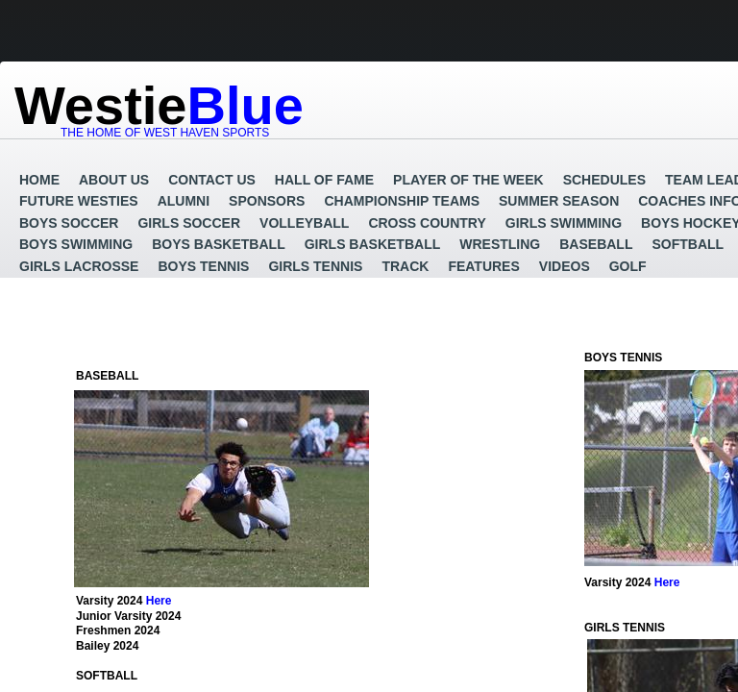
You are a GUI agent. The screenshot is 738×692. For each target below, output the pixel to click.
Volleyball (304, 223)
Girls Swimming (563, 223)
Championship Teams (402, 201)
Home (39, 179)
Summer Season (559, 201)
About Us (114, 179)
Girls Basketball (373, 244)
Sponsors (267, 201)
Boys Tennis (203, 266)
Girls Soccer (188, 223)
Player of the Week (468, 179)
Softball (688, 244)
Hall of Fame (324, 179)
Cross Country (426, 223)
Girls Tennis (315, 266)
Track (405, 266)
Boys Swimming (76, 244)
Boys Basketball (218, 244)
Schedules (604, 179)
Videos (564, 266)
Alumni (183, 201)
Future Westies (78, 201)
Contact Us (212, 179)
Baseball (595, 244)
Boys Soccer (68, 223)
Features (483, 266)
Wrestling (499, 244)
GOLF (628, 266)
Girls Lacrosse (78, 266)
